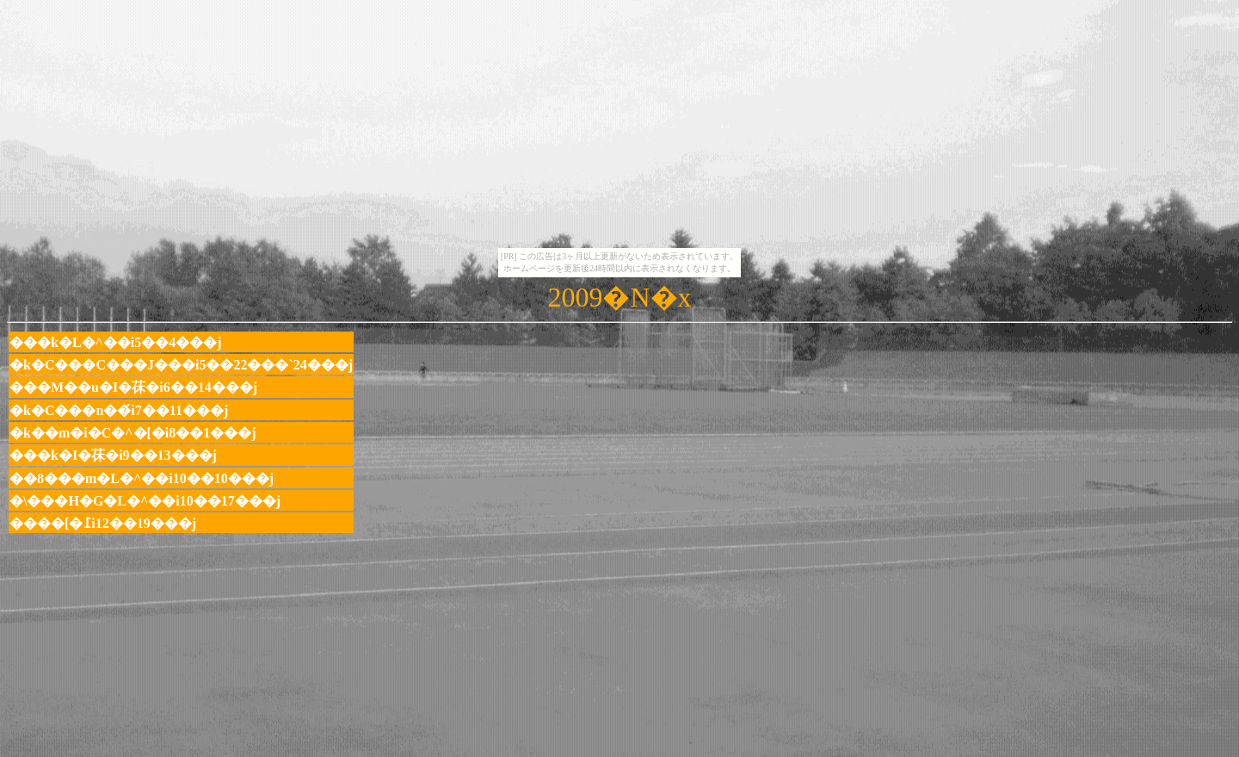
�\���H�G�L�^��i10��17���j (144, 500)
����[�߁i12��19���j (102, 523)
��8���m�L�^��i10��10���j (141, 478)
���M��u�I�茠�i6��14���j (133, 387)
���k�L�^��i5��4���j (115, 342)
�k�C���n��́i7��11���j (118, 410)
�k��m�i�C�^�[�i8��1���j (132, 432)
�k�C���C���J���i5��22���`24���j (181, 364)
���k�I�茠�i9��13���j (113, 455)
